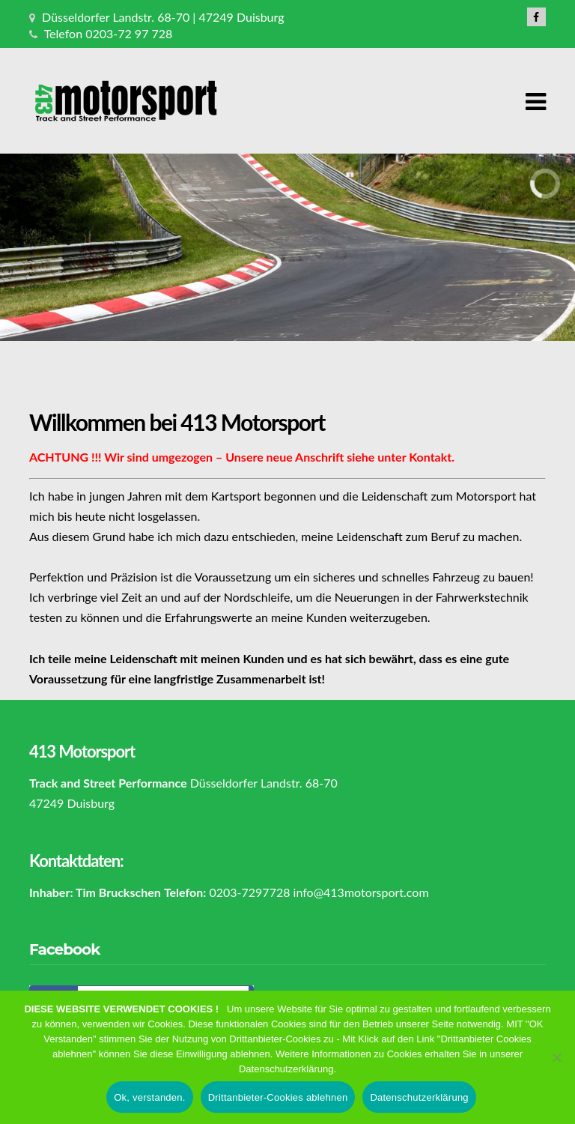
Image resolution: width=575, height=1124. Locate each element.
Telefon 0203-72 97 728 (108, 33)
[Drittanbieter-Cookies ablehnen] (556, 1063)
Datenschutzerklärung (419, 1103)
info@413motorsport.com (361, 892)
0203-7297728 (249, 892)
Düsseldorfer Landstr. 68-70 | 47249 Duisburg (163, 17)
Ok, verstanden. (150, 1103)
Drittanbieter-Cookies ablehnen (278, 1103)
